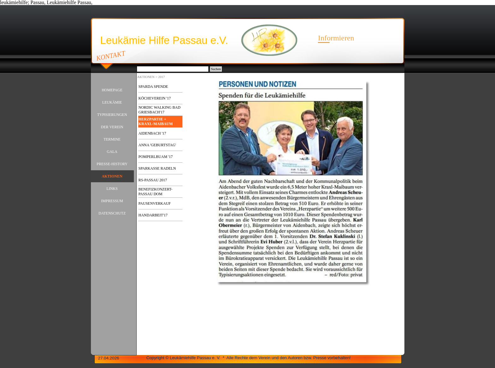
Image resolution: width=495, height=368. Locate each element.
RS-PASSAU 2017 (153, 180)
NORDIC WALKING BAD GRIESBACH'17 (160, 109)
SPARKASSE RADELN (157, 168)
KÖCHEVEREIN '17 (155, 98)
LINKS (111, 188)
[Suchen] (173, 69)
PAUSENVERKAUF (155, 203)
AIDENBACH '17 (152, 133)
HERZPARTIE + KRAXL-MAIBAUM (156, 121)
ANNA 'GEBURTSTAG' (157, 145)
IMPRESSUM (112, 201)
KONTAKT (110, 55)
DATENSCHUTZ (112, 213)
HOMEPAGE (112, 90)
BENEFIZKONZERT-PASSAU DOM (156, 191)
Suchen (216, 69)
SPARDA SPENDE (153, 86)
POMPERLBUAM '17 (156, 156)
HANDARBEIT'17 (153, 215)
